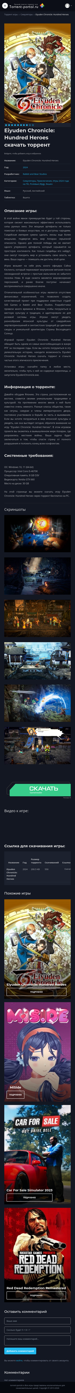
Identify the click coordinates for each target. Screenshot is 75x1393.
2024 (25, 167)
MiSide (15, 1087)
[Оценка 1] (6, 125)
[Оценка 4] (15, 125)
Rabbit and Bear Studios (35, 174)
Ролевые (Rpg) (37, 183)
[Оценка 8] (27, 125)
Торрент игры (11, 14)
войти (19, 1360)
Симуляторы (27, 14)
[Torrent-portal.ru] (27, 5)
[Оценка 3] (12, 125)
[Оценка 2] (9, 125)
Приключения (44, 180)
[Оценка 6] (21, 125)
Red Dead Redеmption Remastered (36, 1288)
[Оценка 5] (18, 125)
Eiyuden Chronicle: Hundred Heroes (36, 985)
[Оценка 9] (30, 125)
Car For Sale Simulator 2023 (29, 1190)
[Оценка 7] (24, 125)
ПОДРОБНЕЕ (36, 991)
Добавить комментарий (20, 1350)
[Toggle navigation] (5, 6)
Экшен (49, 183)
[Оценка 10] (33, 125)
